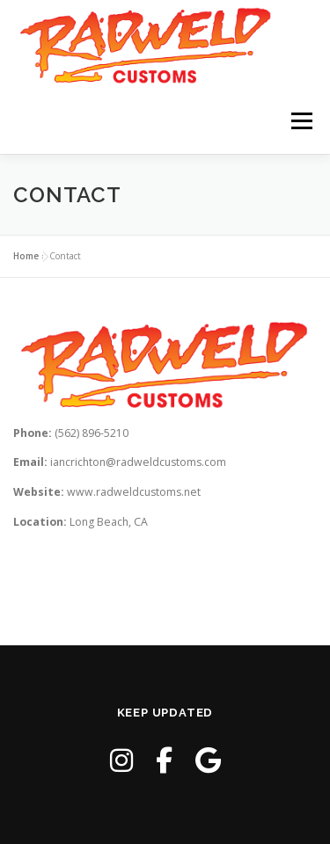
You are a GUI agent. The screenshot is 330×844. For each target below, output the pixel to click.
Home (26, 256)
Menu (300, 120)
